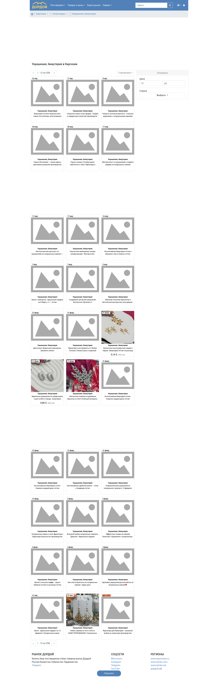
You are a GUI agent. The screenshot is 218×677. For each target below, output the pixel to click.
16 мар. (106, 216)
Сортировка (124, 72)
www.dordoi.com (159, 662)
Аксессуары (59, 13)
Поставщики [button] (57, 5)
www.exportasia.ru (160, 658)
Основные (162, 73)
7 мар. (34, 264)
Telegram (36, 665)
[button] (179, 5)
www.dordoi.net (158, 665)
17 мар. (106, 127)
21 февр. (106, 313)
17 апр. (70, 78)
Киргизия (41, 13)
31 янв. (35, 595)
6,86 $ (47, 403)
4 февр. (35, 547)
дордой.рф (156, 668)
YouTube (115, 668)
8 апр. (105, 78)
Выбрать (161, 95)
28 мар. (35, 127)
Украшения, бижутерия (84, 13)
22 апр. (35, 78)
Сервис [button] (106, 5)
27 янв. (70, 595)
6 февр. (70, 499)
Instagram (116, 662)
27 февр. (35, 313)
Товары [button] (75, 5)
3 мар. (105, 264)
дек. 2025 (106, 595)
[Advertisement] (109, 41)
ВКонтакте (116, 658)
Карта (94, 5)
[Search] (151, 5)
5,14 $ (118, 354)
